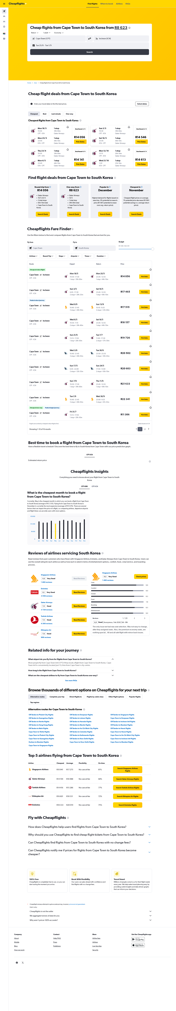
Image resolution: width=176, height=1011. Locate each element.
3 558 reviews (49, 575)
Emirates (47, 567)
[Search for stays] (4, 16)
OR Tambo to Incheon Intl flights (125, 700)
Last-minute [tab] (58, 114)
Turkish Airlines (49, 595)
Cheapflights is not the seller (93, 889)
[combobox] (37, 32)
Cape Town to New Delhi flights (84, 721)
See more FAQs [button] (74, 659)
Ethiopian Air (49, 609)
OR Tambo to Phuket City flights (43, 693)
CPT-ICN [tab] (92, 433)
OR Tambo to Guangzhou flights (43, 697)
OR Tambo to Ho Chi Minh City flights (86, 707)
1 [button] (142, 408)
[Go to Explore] (4, 26)
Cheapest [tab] (36, 114)
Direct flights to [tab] (78, 675)
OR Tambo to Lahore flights (82, 697)
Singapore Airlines (51, 553)
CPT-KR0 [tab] (87, 465)
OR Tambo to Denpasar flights (83, 693)
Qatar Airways (49, 581)
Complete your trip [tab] (59, 675)
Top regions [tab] (37, 681)
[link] (45, 214)
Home (32, 83)
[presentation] (132, 28)
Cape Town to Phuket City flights (44, 714)
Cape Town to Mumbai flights (124, 721)
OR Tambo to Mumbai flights (124, 704)
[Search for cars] (4, 21)
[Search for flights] (4, 11)
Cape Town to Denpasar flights (125, 697)
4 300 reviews (49, 602)
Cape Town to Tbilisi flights (41, 710)
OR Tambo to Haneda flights (83, 700)
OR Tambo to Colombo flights (83, 710)
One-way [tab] (72, 114)
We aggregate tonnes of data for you (93, 894)
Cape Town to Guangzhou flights (44, 717)
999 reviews (49, 616)
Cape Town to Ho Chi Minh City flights (127, 714)
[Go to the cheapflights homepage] (18, 4)
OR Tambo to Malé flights (41, 707)
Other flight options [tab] (119, 675)
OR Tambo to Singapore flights (125, 693)
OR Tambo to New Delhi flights (84, 717)
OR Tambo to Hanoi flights (123, 707)
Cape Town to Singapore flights (43, 724)
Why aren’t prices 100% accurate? (93, 898)
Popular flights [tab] (137, 675)
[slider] (155, 249)
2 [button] (147, 408)
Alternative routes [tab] (40, 675)
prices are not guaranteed (80, 883)
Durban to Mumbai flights (41, 721)
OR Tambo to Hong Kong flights (43, 704)
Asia (38, 83)
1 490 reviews (49, 561)
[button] (4, 3)
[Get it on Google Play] (141, 918)
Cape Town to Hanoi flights (123, 710)
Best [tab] (47, 114)
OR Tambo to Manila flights (82, 704)
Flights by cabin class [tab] (97, 675)
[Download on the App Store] (141, 924)
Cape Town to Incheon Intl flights (126, 717)
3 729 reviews (49, 588)
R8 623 (123, 27)
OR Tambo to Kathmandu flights (84, 714)
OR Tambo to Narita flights (41, 700)
